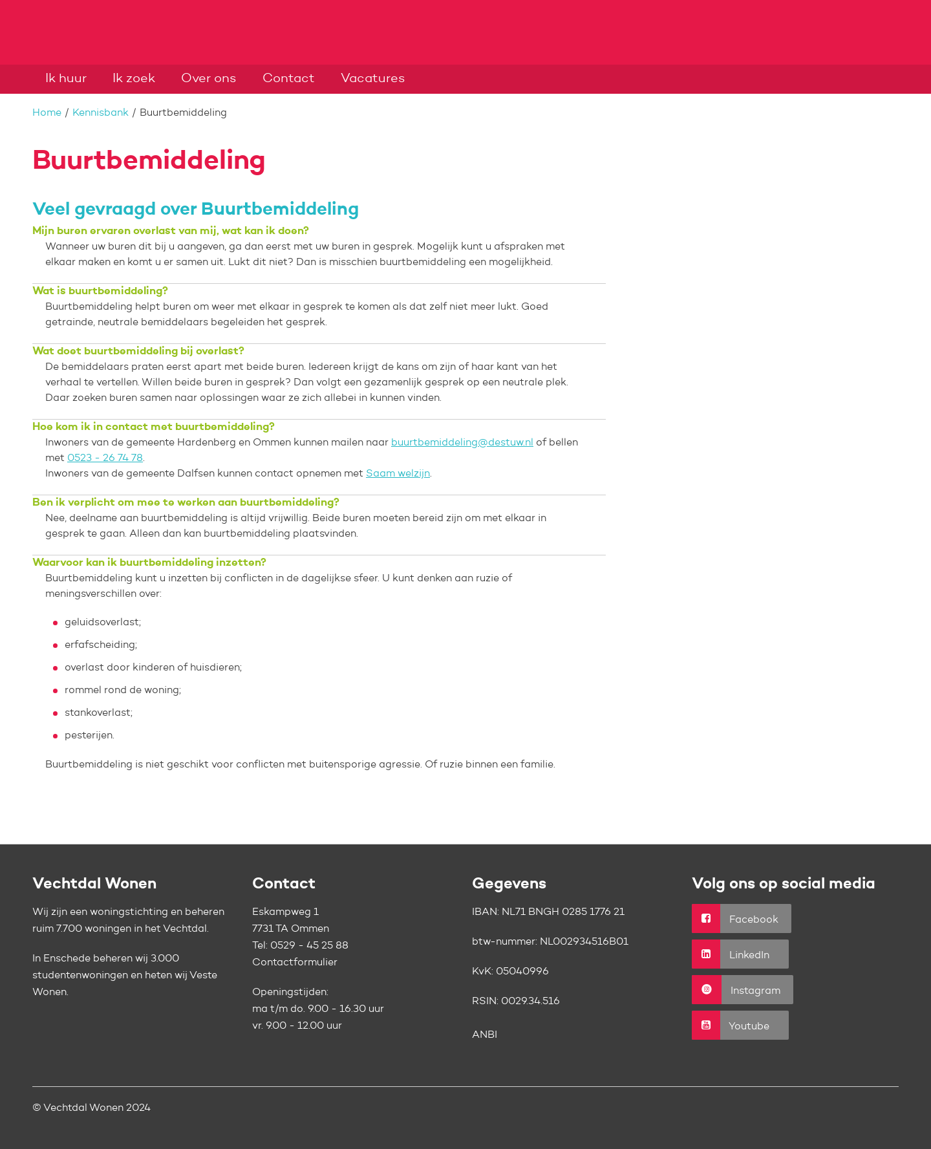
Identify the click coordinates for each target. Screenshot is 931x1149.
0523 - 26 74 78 (105, 458)
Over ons (209, 78)
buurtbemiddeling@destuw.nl (462, 443)
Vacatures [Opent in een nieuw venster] (373, 78)
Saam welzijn (398, 474)
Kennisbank (100, 113)
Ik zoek (133, 78)
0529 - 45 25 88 (309, 946)
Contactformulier (294, 963)
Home (46, 113)
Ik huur (66, 78)
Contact (288, 78)
